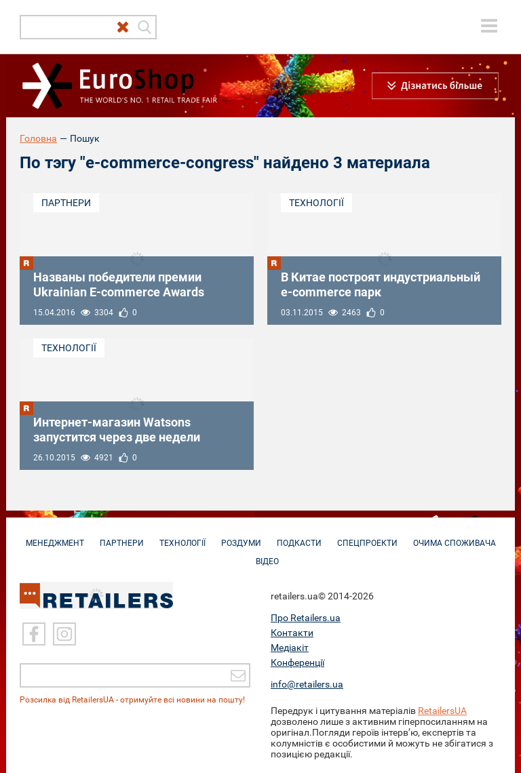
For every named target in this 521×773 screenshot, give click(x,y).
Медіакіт (290, 647)
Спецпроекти (367, 536)
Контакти (292, 632)
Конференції (297, 662)
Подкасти (299, 536)
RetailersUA (442, 710)
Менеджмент (55, 536)
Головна (38, 138)
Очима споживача (454, 536)
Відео (267, 554)
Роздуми (241, 536)
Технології (316, 202)
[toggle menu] (489, 25)
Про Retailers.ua (306, 617)
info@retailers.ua (307, 684)
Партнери (66, 202)
